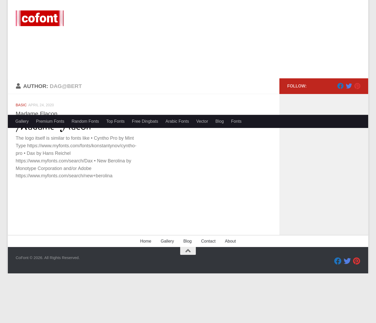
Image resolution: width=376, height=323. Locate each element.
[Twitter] (349, 135)
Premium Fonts (50, 121)
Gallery (22, 121)
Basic (21, 154)
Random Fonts (85, 121)
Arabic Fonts (177, 121)
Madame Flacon (38, 163)
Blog (219, 121)
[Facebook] (340, 135)
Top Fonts (115, 121)
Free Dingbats (145, 121)
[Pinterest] (357, 135)
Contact (208, 291)
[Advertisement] (188, 75)
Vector (202, 121)
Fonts (236, 121)
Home (145, 291)
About (230, 291)
